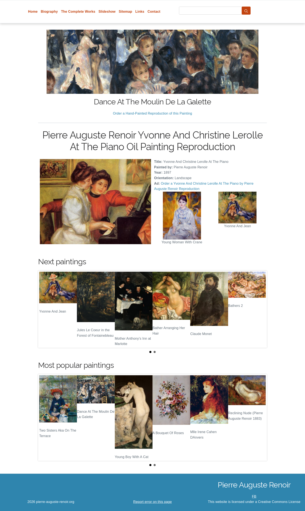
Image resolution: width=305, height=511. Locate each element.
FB (254, 496)
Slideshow (107, 11)
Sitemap (125, 11)
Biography (49, 11)
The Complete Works (78, 11)
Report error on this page (152, 502)
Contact (153, 11)
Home (33, 11)
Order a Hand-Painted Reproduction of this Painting (152, 113)
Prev (44, 309)
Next (260, 309)
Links (139, 11)
